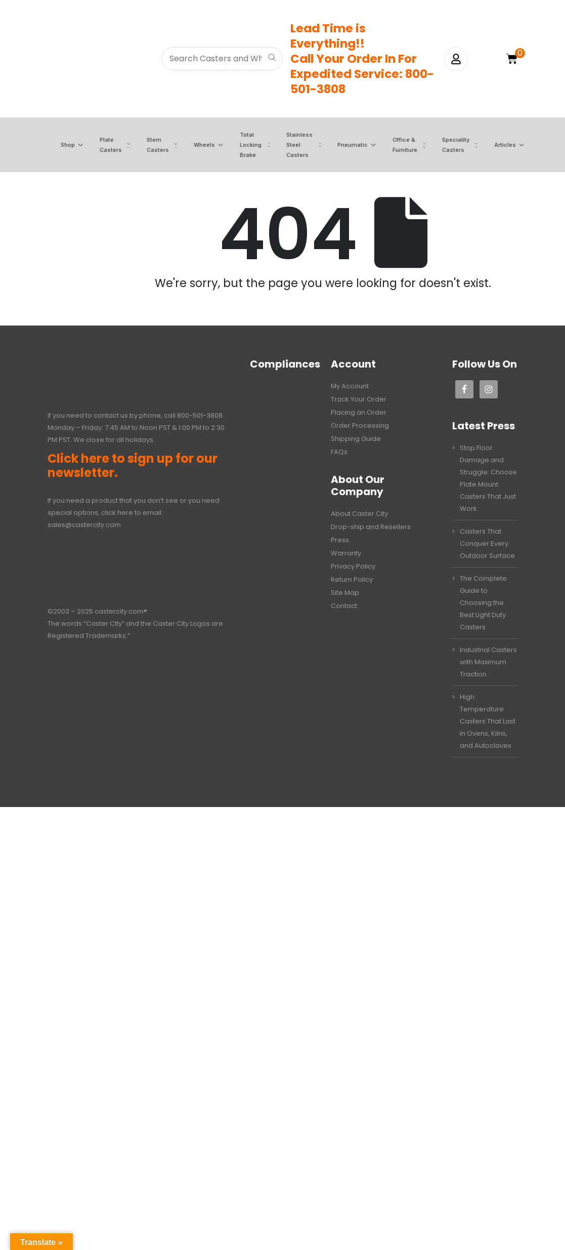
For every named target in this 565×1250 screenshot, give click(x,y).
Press (340, 540)
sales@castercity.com (84, 525)
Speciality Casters (449, 144)
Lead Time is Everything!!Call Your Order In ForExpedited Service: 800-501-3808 (362, 58)
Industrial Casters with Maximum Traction (488, 662)
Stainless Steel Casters (293, 144)
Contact (344, 606)
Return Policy (352, 579)
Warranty (346, 553)
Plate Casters (104, 144)
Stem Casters (151, 144)
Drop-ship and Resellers (371, 527)
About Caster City (359, 513)
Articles (498, 145)
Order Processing (360, 425)
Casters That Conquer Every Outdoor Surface (487, 543)
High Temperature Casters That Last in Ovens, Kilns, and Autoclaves (487, 721)
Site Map (345, 592)
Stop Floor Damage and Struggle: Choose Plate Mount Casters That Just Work (488, 478)
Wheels (198, 145)
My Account (350, 386)
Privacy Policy (353, 566)
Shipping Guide (356, 438)
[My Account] (456, 59)
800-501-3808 (200, 415)
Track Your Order (358, 399)
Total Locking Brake (244, 144)
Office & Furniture (398, 144)
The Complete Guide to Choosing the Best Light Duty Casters (483, 603)
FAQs (339, 452)
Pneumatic (346, 145)
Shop (61, 145)
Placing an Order (358, 412)
